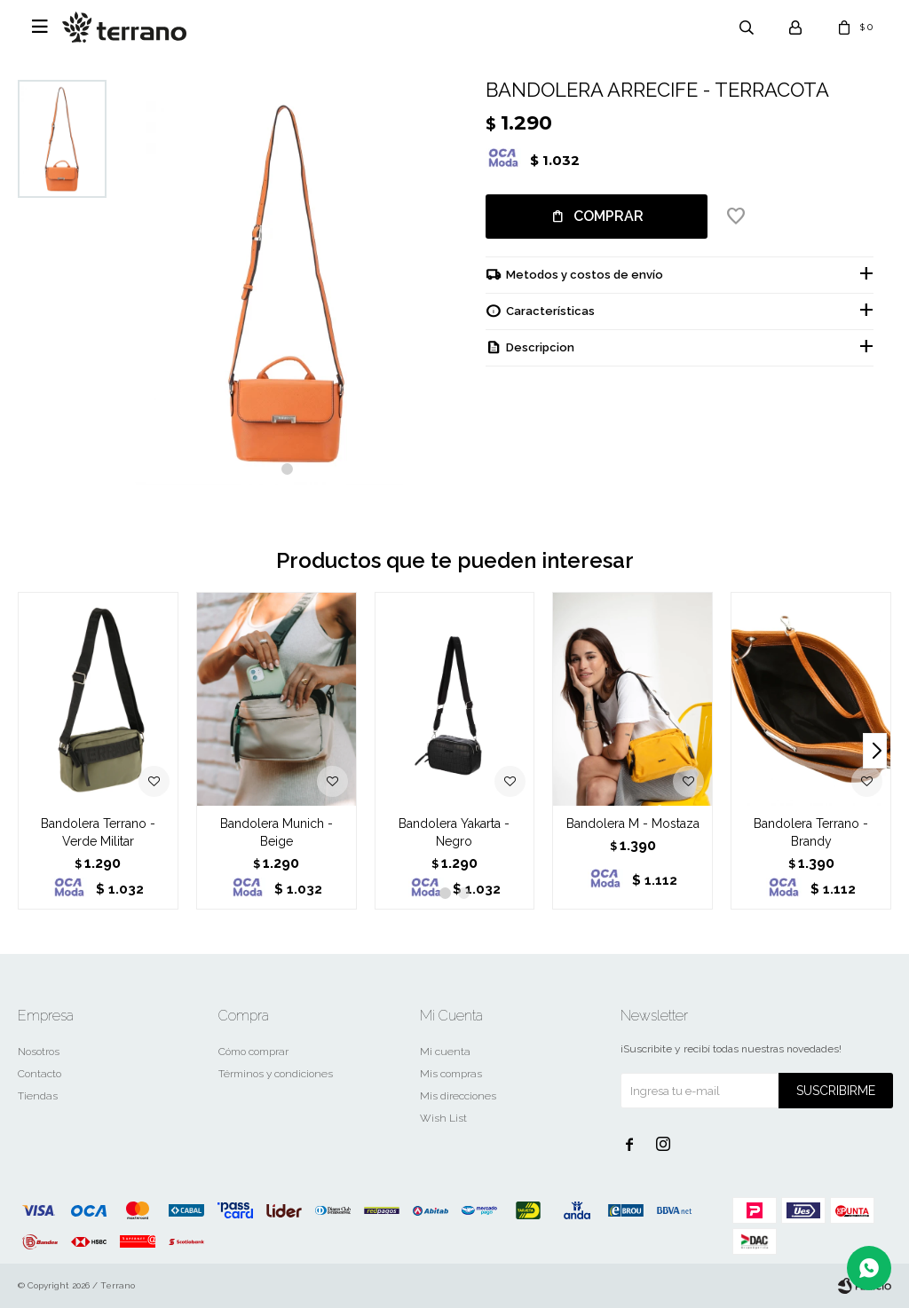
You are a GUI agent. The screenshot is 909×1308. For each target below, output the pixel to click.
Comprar (608, 216)
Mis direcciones (458, 1096)
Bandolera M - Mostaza (633, 823)
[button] (287, 469)
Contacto (39, 1074)
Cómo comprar (253, 1051)
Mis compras (451, 1074)
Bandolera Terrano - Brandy (811, 832)
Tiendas (38, 1096)
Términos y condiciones (275, 1074)
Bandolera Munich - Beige (276, 832)
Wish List (443, 1118)
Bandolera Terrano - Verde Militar (98, 832)
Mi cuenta (445, 1051)
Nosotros (38, 1051)
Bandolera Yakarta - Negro (454, 832)
